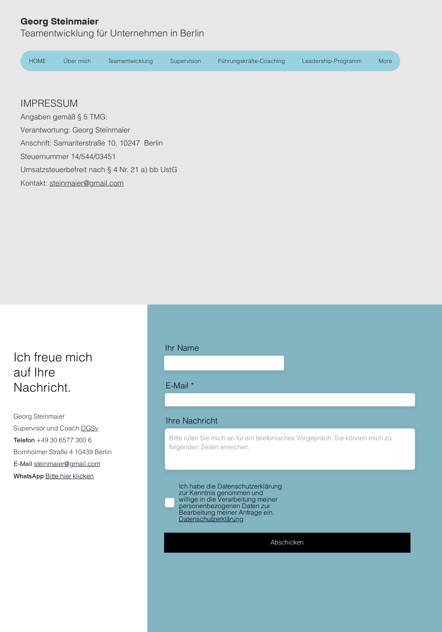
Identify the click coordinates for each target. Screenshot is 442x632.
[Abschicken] (287, 543)
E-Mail (177, 385)
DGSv (89, 428)
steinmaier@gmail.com (87, 183)
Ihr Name (182, 348)
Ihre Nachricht (192, 421)
